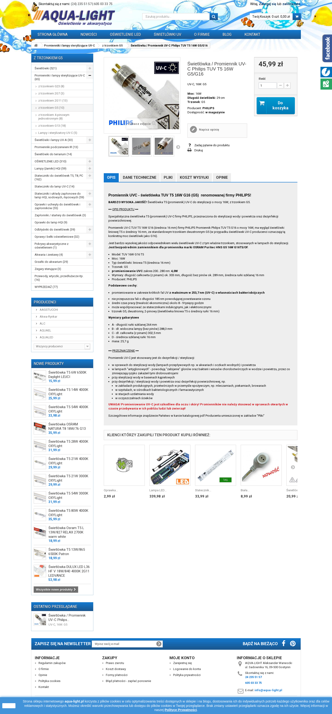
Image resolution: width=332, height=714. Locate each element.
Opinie (222, 177)
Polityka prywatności (187, 675)
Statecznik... (203, 490)
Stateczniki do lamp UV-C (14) (54, 186)
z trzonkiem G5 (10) (51, 107)
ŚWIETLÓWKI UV (167, 34)
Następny (178, 147)
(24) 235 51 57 (81, 4)
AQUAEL (45, 330)
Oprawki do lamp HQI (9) (51, 222)
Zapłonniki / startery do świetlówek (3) (60, 215)
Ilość (262, 78)
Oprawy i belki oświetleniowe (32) (57, 236)
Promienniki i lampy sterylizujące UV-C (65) (60, 77)
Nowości (88, 34)
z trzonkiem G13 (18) (52, 125)
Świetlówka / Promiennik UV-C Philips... (67, 617)
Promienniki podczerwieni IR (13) (56, 147)
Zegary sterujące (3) (48, 269)
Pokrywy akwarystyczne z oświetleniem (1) (51, 245)
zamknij (8, 706)
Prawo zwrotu (115, 663)
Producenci (45, 302)
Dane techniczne (139, 177)
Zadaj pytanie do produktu (212, 145)
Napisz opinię (208, 129)
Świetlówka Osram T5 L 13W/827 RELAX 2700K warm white (66, 532)
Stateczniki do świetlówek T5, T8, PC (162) (59, 177)
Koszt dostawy (116, 669)
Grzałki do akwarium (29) (51, 261)
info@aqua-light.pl (268, 690)
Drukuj (198, 150)
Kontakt (252, 34)
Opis (111, 177)
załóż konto (291, 4)
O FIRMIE (202, 34)
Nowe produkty (49, 363)
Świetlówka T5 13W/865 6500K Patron (66, 551)
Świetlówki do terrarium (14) (53, 154)
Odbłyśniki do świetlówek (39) (55, 229)
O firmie (44, 669)
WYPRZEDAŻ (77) (46, 287)
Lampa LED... (157, 490)
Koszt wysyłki (194, 177)
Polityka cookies (49, 681)
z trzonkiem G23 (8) (51, 86)
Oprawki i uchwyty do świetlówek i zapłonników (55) (57, 206)
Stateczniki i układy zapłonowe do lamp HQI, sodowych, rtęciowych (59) (59, 195)
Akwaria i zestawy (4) (49, 254)
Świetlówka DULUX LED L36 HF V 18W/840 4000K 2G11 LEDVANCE (69, 571)
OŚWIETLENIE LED (125, 34)
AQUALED (46, 337)
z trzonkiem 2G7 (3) (51, 93)
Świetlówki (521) (46, 68)
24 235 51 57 (253, 677)
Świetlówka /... (296, 490)
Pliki (168, 177)
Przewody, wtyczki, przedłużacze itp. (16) (59, 277)
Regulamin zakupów (52, 663)
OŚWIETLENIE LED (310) (50, 161)
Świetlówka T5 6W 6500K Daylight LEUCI (67, 374)
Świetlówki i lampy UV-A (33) (54, 140)
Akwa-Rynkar (48, 316)
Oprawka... (111, 490)
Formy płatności (116, 675)
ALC (42, 323)
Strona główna (53, 34)
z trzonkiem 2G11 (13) (53, 100)
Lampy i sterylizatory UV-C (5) (57, 133)
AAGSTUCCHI (48, 309)
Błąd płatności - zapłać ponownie (128, 681)
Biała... (245, 490)
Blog (226, 34)
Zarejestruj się (182, 663)
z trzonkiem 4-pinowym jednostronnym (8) (53, 116)
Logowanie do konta (187, 669)
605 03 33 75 (103, 4)
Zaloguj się (267, 4)
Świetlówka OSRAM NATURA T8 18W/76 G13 (67, 426)
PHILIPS (208, 108)
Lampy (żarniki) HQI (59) (50, 168)
